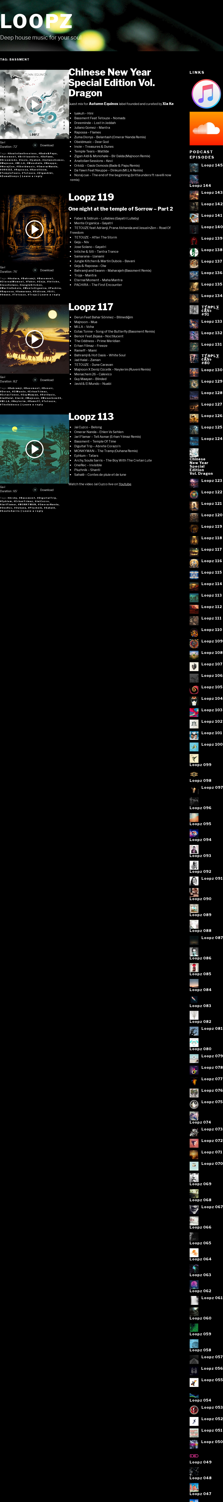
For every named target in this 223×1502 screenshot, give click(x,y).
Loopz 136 (212, 272)
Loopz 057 (212, 1357)
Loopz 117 (90, 307)
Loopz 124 (212, 438)
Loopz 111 (211, 618)
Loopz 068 (201, 1200)
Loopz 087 (212, 937)
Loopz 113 (91, 416)
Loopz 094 (201, 839)
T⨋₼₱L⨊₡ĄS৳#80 (210, 359)
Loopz (37, 21)
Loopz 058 (200, 1350)
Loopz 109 (212, 641)
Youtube (125, 484)
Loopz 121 (211, 503)
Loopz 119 (91, 197)
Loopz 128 (212, 392)
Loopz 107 (211, 664)
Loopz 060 (201, 1318)
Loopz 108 (212, 652)
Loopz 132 (211, 333)
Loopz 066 (201, 1227)
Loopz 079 (212, 1056)
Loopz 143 (212, 192)
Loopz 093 (200, 855)
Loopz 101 (211, 733)
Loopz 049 (201, 1462)
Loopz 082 (200, 1021)
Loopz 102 (212, 721)
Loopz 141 (211, 215)
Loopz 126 (212, 415)
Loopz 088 (201, 930)
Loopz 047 (200, 1493)
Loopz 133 (211, 321)
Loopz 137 (211, 261)
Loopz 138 (212, 250)
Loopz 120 (212, 515)
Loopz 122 (211, 492)
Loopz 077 (212, 1079)
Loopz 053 (212, 1407)
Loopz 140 (212, 227)
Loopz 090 (201, 898)
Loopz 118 (211, 538)
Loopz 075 (212, 1102)
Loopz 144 (200, 185)
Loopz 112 (211, 606)
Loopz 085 (200, 974)
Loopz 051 (212, 1430)
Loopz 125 (211, 427)
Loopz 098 (201, 780)
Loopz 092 (200, 871)
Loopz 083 (200, 1005)
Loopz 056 (212, 1368)
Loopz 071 (211, 1152)
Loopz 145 (212, 165)
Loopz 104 (212, 698)
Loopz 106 (212, 675)
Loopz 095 (200, 824)
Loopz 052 (212, 1419)
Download (43, 145)
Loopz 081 (212, 1028)
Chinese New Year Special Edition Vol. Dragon (111, 82)
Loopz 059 (200, 1334)
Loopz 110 (211, 629)
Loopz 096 (201, 808)
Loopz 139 (212, 238)
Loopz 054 (201, 1400)
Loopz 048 (201, 1478)
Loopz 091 (212, 878)
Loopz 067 (212, 1207)
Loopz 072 (212, 1140)
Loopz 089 (201, 915)
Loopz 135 (211, 284)
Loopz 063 (200, 1275)
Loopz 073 (212, 1129)
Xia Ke (168, 104)
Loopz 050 (212, 1441)
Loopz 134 (212, 295)
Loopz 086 (201, 958)
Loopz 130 (212, 370)
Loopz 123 (211, 480)
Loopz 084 (201, 989)
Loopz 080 (201, 1049)
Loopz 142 (212, 204)
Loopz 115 (211, 572)
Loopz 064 (201, 1259)
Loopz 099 (201, 764)
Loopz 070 (212, 1163)
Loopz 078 (212, 1067)
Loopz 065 (200, 1243)
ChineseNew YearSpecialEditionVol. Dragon (201, 466)
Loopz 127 (211, 404)
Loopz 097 (212, 787)
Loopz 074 (200, 1122)
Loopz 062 (200, 1291)
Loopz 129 (212, 381)
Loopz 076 (212, 1090)
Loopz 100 (212, 744)
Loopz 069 (201, 1184)
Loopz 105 (212, 687)
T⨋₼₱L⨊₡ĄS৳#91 (210, 310)
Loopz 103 (212, 710)
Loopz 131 (211, 344)
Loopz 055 (212, 1380)
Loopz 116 (211, 561)
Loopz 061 (212, 1298)
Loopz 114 (211, 583)
